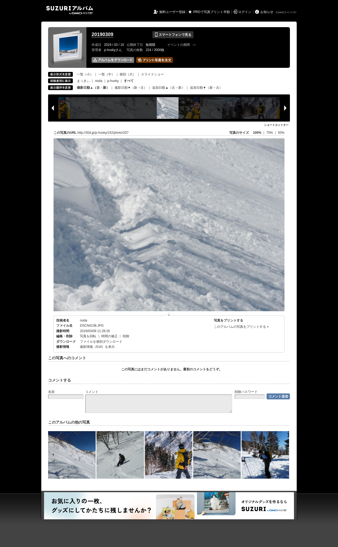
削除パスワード (246, 392)
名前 (51, 392)
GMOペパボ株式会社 (287, 12)
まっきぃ (83, 81)
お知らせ (266, 12)
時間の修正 (109, 336)
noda (98, 81)
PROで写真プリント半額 (211, 12)
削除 (126, 336)
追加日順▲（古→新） (168, 88)
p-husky (113, 81)
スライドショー (152, 74)
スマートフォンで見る (173, 34)
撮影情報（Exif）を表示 (97, 347)
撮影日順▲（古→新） (93, 88)
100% (257, 133)
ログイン (244, 12)
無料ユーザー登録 (172, 12)
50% (281, 133)
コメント (91, 392)
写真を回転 (88, 336)
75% (270, 133)
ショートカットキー (276, 124)
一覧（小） (85, 74)
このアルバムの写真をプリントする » (241, 327)
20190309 (102, 34)
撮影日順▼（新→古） (131, 88)
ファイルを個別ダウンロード (101, 342)
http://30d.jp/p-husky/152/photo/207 (103, 133)
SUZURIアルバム (69, 10)
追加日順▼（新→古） (206, 88)
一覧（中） (106, 74)
